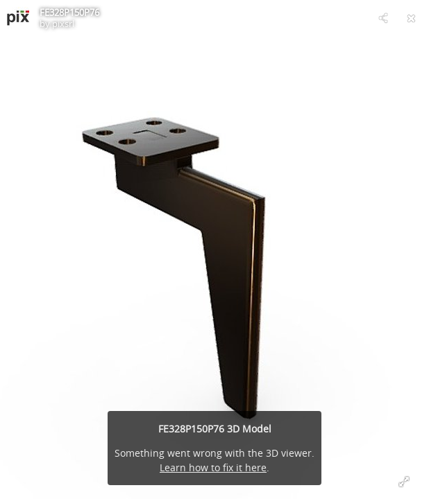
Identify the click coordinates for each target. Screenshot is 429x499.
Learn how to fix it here (213, 467)
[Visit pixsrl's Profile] (18, 18)
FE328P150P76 (69, 12)
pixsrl (63, 23)
